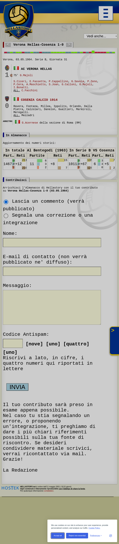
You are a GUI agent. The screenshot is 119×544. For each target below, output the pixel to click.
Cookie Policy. (94, 528)
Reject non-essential (77, 536)
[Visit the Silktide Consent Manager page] (110, 535)
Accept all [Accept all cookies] (58, 536)
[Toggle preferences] (96, 535)
